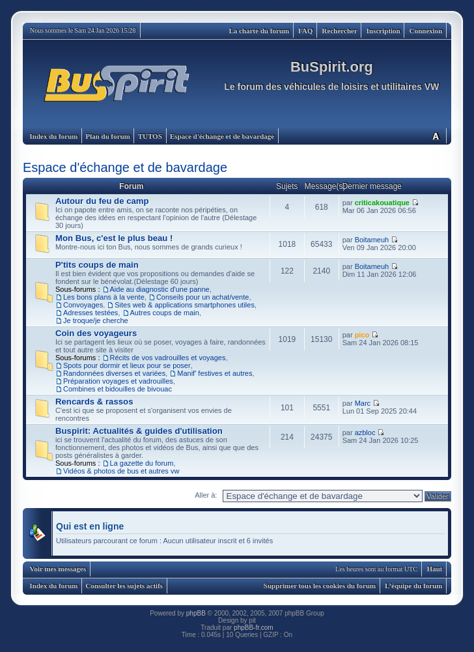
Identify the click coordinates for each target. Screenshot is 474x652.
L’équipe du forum (413, 585)
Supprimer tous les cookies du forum (320, 585)
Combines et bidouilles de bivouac (117, 389)
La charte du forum (259, 31)
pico (362, 335)
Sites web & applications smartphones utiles (185, 305)
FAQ (305, 31)
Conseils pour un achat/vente (202, 297)
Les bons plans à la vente (104, 297)
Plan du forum (107, 136)
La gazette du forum (142, 463)
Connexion (426, 31)
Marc (362, 403)
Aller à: (206, 495)
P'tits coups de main (97, 265)
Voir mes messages (58, 569)
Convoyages (83, 305)
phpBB (196, 613)
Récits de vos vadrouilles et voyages (168, 357)
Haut (435, 569)
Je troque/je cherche (95, 320)
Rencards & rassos (94, 401)
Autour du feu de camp (102, 201)
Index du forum (54, 136)
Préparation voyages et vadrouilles (118, 381)
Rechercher (339, 31)
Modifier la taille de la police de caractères (436, 135)
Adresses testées (90, 313)
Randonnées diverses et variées (114, 373)
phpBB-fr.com (253, 627)
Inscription (383, 31)
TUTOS (150, 136)
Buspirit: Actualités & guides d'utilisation (139, 431)
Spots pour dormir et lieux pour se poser (127, 365)
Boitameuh (372, 240)
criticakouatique (382, 202)
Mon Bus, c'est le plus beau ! (114, 238)
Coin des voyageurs (96, 333)
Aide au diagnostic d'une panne (160, 289)
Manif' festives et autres (214, 373)
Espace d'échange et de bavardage (222, 136)
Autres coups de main (164, 313)
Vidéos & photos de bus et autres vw (121, 471)
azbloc (365, 432)
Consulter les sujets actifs (124, 585)
